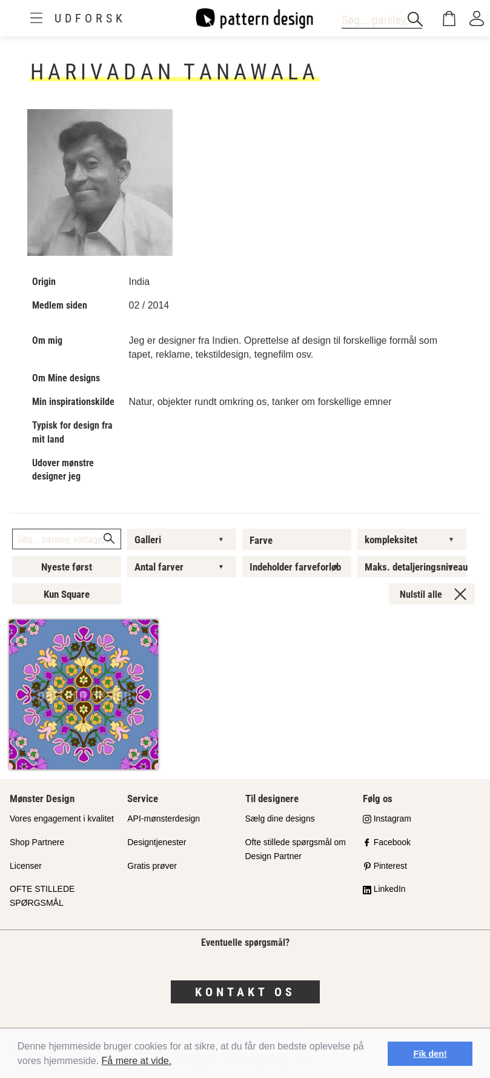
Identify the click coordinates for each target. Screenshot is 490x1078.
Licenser (26, 866)
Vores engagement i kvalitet (62, 818)
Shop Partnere (37, 842)
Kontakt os (245, 992)
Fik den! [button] (430, 1054)
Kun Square (67, 594)
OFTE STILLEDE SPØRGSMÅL (42, 896)
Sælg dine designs (280, 818)
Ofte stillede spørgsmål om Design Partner (295, 849)
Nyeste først (66, 567)
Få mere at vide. (137, 1061)
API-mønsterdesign (163, 818)
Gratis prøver (152, 866)
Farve (261, 540)
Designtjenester (156, 842)
